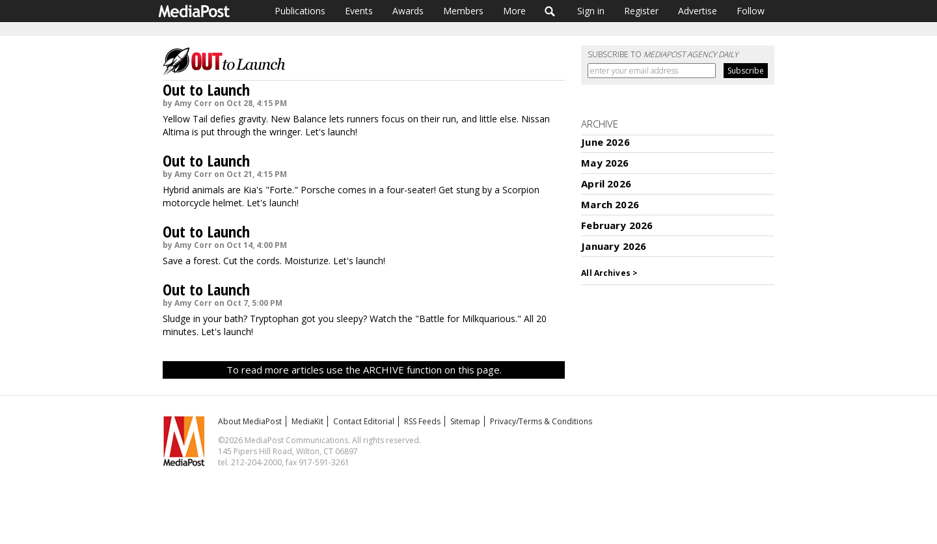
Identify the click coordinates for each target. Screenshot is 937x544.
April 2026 (606, 183)
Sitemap (465, 421)
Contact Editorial (363, 421)
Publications (300, 11)
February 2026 (617, 225)
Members (463, 11)
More (514, 11)
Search (550, 11)
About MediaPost (250, 421)
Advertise (697, 11)
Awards (408, 11)
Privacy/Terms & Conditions (541, 421)
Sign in (590, 11)
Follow (751, 11)
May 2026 (605, 162)
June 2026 (605, 141)
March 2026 (610, 204)
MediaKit (307, 421)
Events (359, 11)
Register (641, 11)
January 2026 (613, 245)
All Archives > (609, 273)
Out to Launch (206, 89)
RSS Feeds (422, 421)
